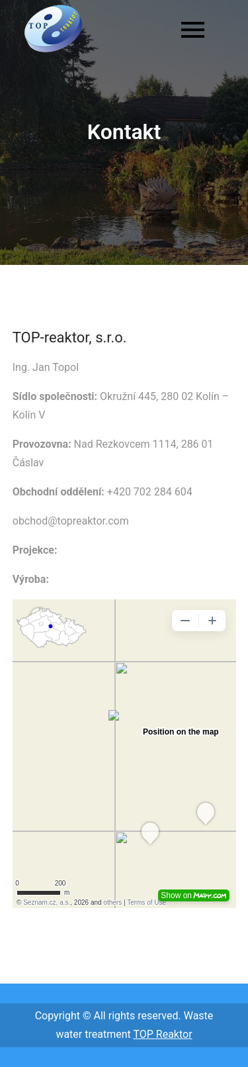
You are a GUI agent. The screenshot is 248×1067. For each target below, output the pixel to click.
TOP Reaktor (162, 1034)
